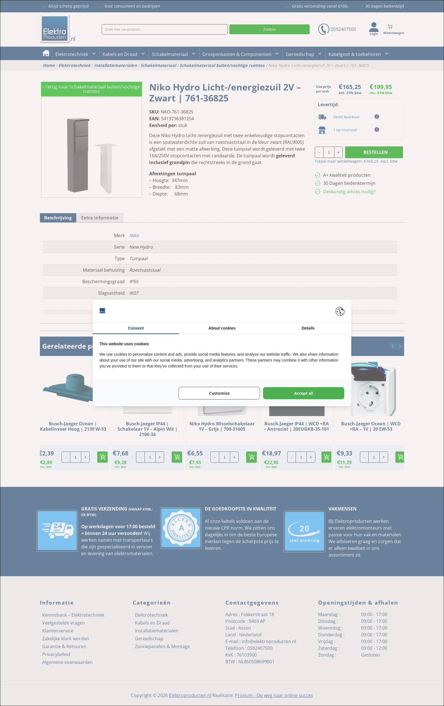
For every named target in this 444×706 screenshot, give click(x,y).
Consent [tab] (136, 328)
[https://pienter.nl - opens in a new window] (340, 311)
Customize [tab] (219, 393)
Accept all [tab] (303, 393)
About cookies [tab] (222, 328)
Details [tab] (308, 328)
